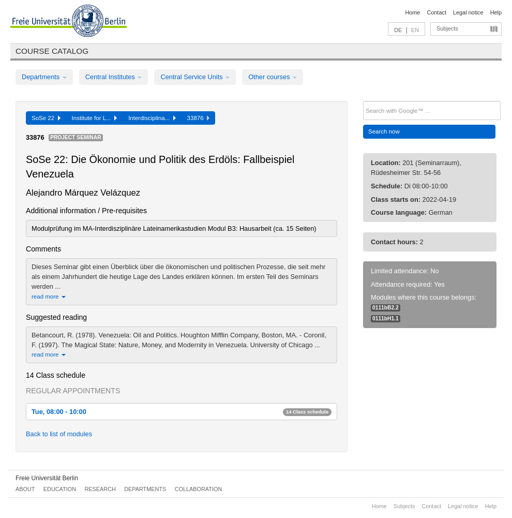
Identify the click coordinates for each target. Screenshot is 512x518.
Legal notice (468, 12)
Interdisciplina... (151, 118)
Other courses (272, 77)
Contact (436, 12)
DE (398, 30)
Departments (44, 77)
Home (412, 12)
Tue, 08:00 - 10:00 (182, 412)
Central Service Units (195, 77)
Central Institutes (113, 77)
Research (99, 489)
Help (496, 12)
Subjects (447, 28)
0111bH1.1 (385, 318)
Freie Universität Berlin (47, 478)
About (25, 489)
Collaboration (198, 489)
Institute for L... (94, 118)
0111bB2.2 (385, 307)
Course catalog (52, 51)
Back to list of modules (59, 434)
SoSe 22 (46, 118)
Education (59, 489)
